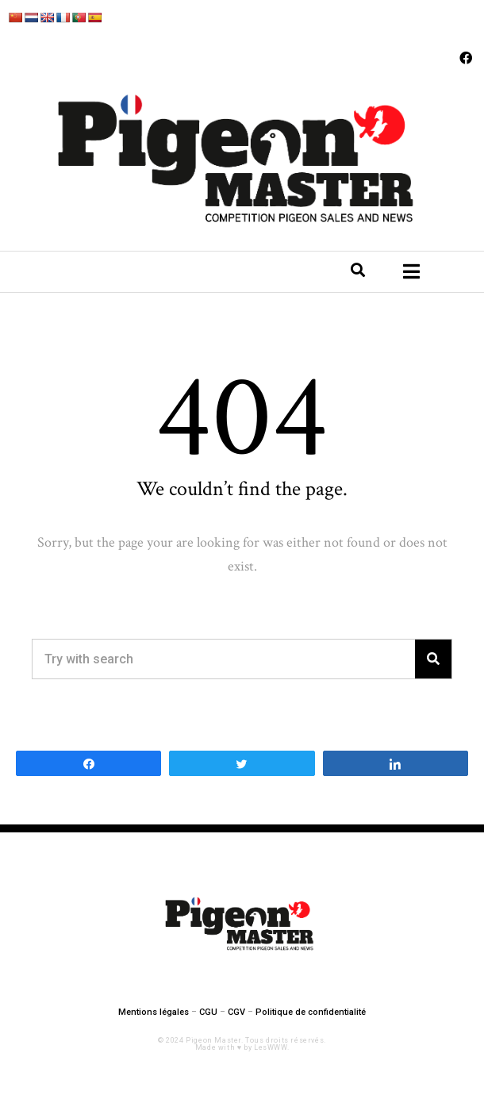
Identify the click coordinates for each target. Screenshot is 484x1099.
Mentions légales (153, 1012)
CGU (208, 1012)
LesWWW (270, 1047)
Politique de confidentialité (310, 1012)
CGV (236, 1012)
